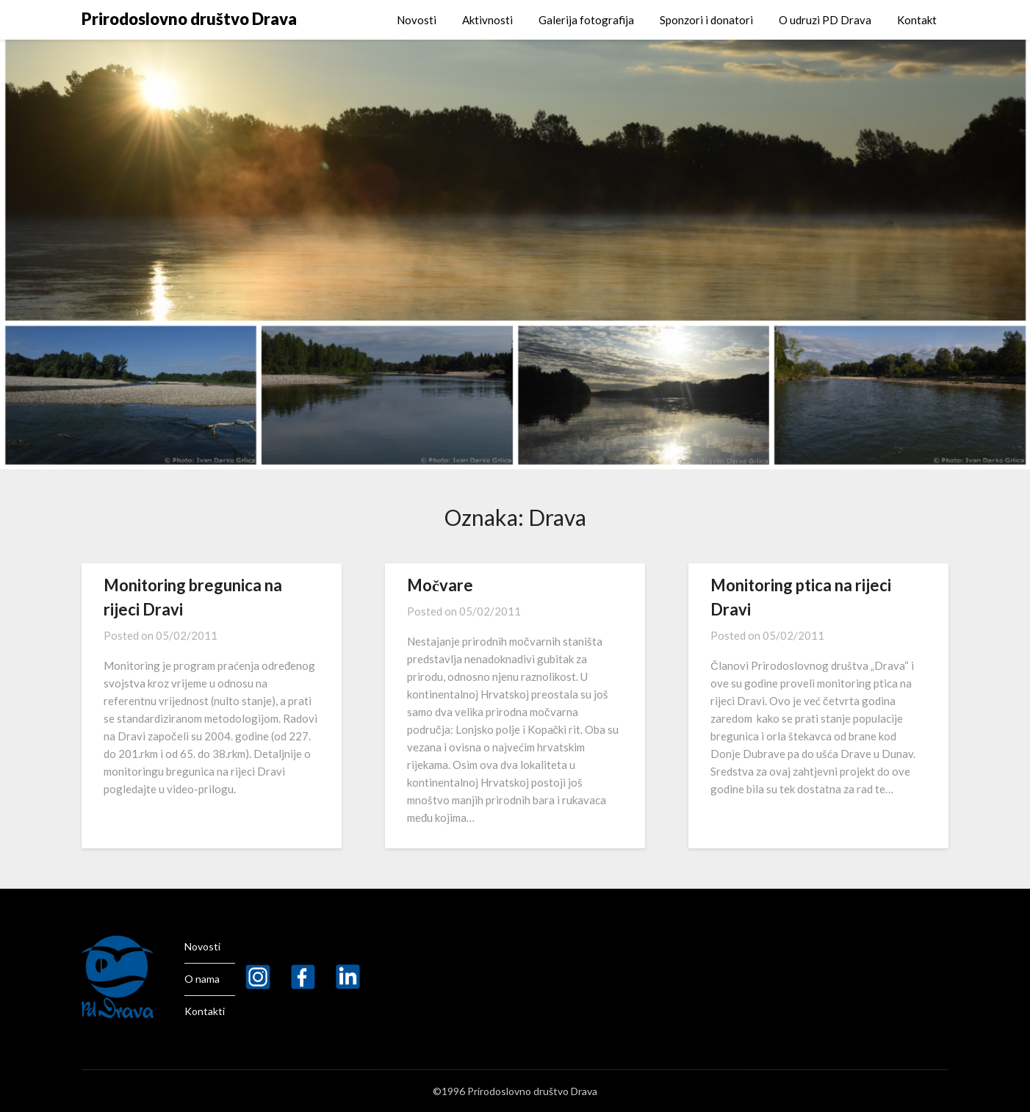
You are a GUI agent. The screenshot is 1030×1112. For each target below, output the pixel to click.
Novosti (416, 19)
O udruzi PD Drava (825, 19)
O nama (202, 978)
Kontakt (917, 19)
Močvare (440, 585)
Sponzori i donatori (706, 19)
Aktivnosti (487, 19)
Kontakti (204, 1011)
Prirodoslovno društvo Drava (189, 19)
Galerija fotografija (586, 19)
